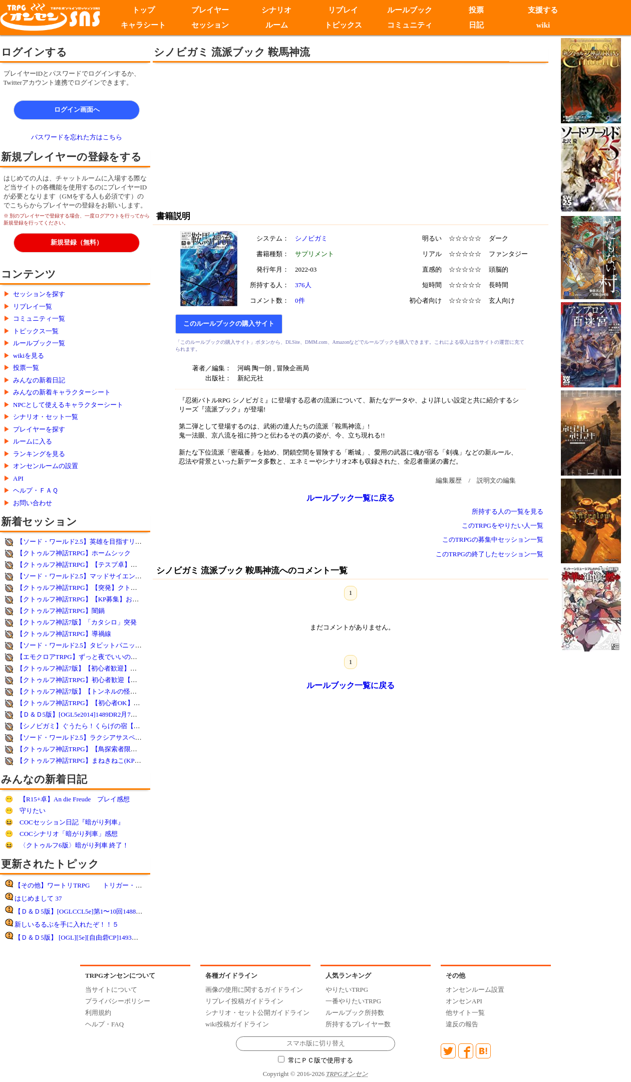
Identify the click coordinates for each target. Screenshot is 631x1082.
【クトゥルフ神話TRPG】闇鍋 (61, 610)
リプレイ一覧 (32, 306)
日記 (476, 25)
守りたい (33, 810)
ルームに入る (32, 441)
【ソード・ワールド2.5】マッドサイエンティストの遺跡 (99, 576)
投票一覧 (26, 367)
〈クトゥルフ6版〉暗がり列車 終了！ (74, 845)
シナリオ (276, 10)
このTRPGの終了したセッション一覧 (489, 554)
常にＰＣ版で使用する (315, 1060)
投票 (476, 10)
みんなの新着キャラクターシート (62, 392)
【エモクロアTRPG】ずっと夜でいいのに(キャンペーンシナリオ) (112, 657)
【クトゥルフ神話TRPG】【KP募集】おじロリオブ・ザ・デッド (110, 599)
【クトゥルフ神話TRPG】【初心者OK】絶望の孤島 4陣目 (100, 703)
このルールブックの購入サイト (228, 323)
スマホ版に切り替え (315, 1043)
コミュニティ (409, 25)
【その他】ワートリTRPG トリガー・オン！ (85, 885)
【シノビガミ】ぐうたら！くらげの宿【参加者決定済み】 (101, 726)
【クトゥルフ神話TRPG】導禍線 (64, 633)
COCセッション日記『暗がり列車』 (72, 822)
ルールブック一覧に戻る (350, 498)
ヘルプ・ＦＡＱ (35, 490)
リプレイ (343, 10)
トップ (143, 10)
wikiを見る (28, 355)
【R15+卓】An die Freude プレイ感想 (75, 799)
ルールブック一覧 (39, 343)
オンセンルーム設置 (475, 989)
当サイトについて (111, 989)
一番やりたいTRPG (353, 1001)
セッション (210, 25)
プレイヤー (210, 10)
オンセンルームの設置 (45, 466)
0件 (300, 300)
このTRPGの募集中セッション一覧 (492, 539)
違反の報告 (462, 1024)
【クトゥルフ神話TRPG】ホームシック (74, 553)
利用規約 (98, 1012)
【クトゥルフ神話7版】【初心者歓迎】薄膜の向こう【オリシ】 (109, 668)
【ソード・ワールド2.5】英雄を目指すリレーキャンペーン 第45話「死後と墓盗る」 (139, 541)
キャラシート (143, 25)
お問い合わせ (32, 503)
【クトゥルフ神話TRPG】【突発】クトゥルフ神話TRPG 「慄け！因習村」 (125, 587)
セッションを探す (39, 294)
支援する (543, 10)
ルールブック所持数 (355, 1012)
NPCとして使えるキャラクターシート (68, 404)
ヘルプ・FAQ (104, 1024)
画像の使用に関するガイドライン (254, 989)
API (18, 478)
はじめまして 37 (38, 898)
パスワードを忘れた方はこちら (76, 137)
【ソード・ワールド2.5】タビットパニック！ (82, 645)
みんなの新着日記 (39, 380)
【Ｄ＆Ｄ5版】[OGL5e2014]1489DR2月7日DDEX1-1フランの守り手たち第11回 (129, 714)
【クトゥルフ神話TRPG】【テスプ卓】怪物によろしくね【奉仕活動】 (119, 564)
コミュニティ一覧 (39, 318)
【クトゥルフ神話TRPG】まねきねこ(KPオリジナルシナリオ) (106, 760)
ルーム (276, 25)
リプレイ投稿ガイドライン (244, 1001)
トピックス (343, 25)
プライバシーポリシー (117, 1001)
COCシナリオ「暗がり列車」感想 (69, 833)
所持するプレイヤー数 (358, 1024)
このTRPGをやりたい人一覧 (502, 525)
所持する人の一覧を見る (507, 511)
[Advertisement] (268, 135)
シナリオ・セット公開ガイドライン (257, 1012)
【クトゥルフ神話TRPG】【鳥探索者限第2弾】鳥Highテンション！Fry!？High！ (133, 749)
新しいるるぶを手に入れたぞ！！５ (67, 924)
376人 (303, 285)
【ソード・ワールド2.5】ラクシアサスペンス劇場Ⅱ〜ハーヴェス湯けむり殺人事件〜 (141, 737)
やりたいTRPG (347, 989)
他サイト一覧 (465, 1012)
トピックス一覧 (36, 331)
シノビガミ (311, 238)
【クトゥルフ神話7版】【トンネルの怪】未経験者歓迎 (96, 691)
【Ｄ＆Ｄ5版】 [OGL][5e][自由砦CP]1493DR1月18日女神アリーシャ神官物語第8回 (133, 937)
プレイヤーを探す (39, 429)
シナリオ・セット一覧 (45, 416)
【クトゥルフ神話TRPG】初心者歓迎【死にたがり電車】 (100, 680)
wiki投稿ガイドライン (237, 1024)
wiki (543, 25)
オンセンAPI (464, 1001)
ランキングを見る (39, 454)
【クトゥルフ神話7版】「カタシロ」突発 (77, 622)
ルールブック (409, 10)
